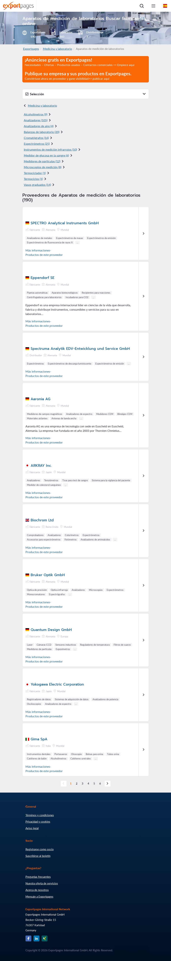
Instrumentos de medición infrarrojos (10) (50, 149)
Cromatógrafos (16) (36, 137)
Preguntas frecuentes (38, 876)
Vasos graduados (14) (37, 184)
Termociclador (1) (35, 173)
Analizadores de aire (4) (39, 126)
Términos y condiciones (39, 815)
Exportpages (31, 48)
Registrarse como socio (39, 849)
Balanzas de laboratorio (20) (41, 132)
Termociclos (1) (33, 179)
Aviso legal (32, 828)
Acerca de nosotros (37, 890)
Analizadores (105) (35, 120)
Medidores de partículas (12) (42, 161)
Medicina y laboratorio (57, 48)
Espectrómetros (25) (37, 143)
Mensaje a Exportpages (39, 896)
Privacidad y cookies (37, 821)
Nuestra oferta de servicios (41, 883)
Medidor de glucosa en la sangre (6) (46, 155)
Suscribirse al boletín (37, 855)
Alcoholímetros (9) (35, 114)
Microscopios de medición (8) (42, 167)
